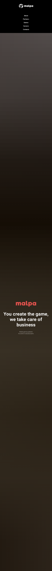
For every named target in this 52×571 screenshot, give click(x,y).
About (26, 16)
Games (26, 22)
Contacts (26, 29)
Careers (26, 26)
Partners (26, 19)
